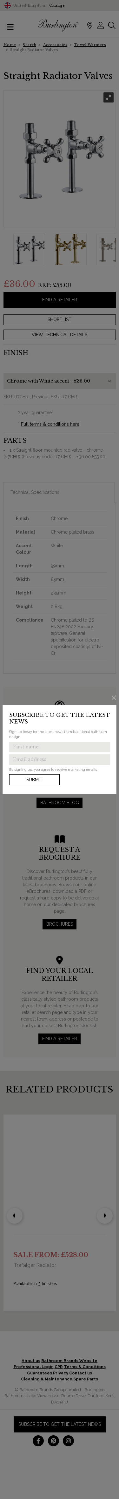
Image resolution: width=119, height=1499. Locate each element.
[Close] (114, 697)
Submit (34, 779)
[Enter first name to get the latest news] (59, 747)
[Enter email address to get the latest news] (59, 759)
